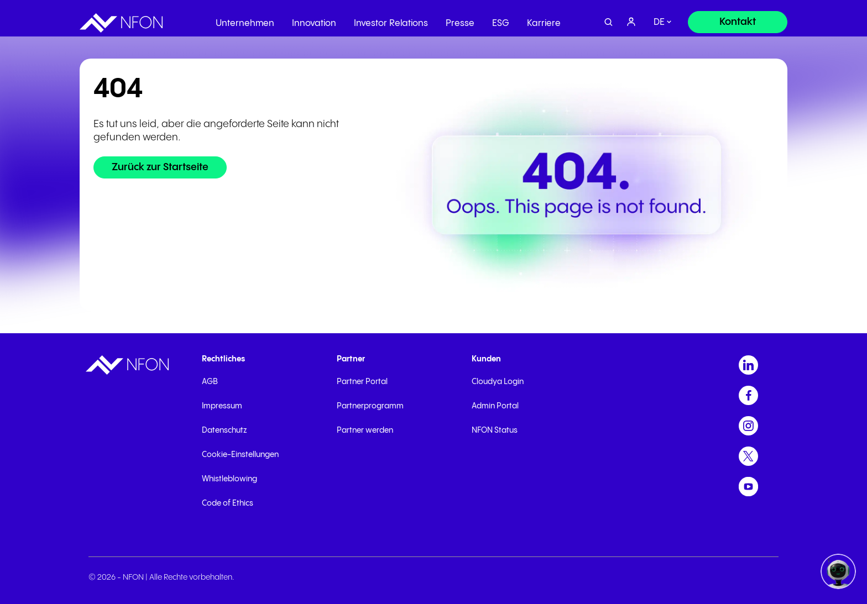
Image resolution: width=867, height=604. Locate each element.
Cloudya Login (498, 382)
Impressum (222, 406)
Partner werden (365, 430)
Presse (460, 19)
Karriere (544, 19)
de (659, 18)
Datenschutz (224, 430)
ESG (500, 19)
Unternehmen (245, 19)
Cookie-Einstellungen (240, 455)
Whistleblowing (229, 479)
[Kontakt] (737, 18)
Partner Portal (362, 382)
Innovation (314, 19)
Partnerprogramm (370, 406)
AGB (210, 382)
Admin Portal (495, 406)
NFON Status (495, 430)
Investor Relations (391, 19)
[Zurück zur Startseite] (160, 167)
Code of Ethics (227, 503)
